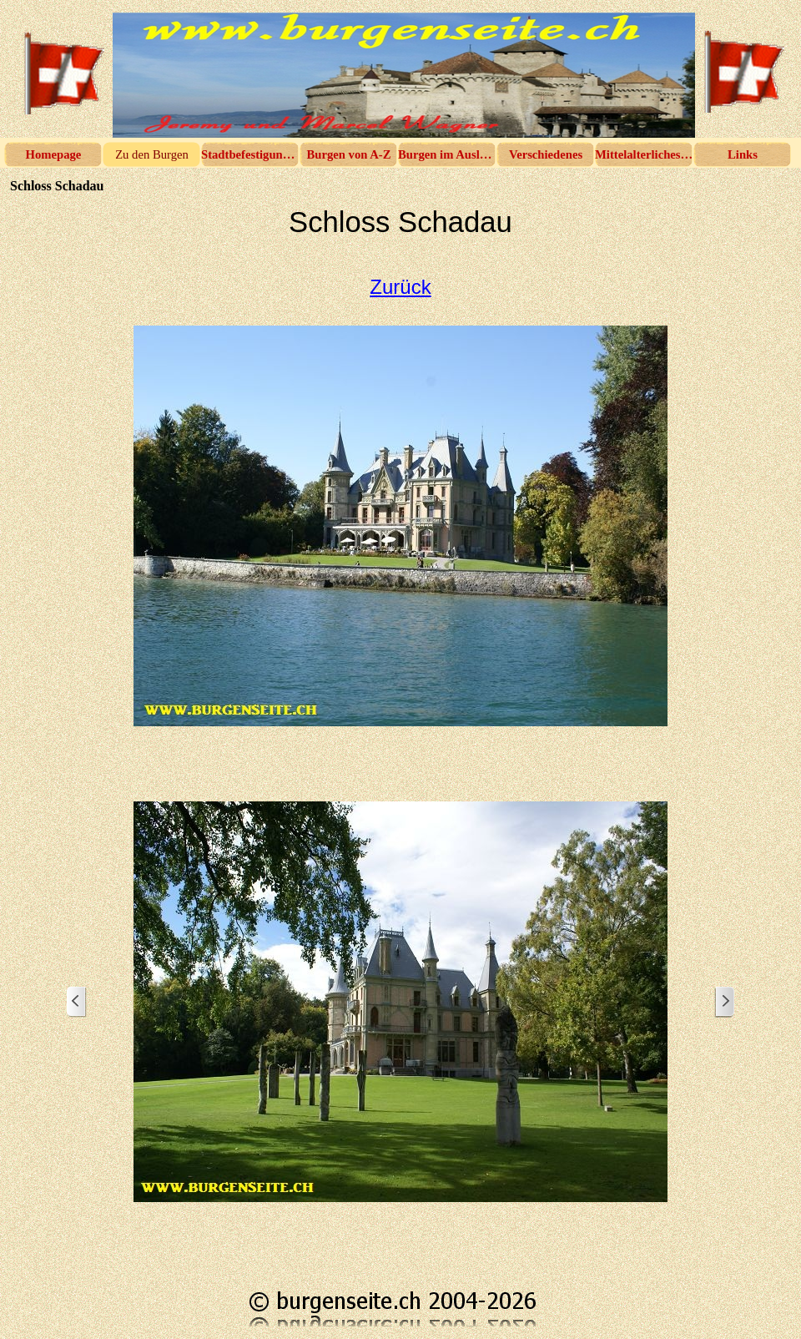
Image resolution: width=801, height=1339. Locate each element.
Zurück (400, 286)
